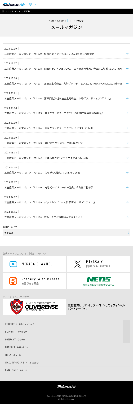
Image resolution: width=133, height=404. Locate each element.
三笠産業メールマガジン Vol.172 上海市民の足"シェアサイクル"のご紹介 (46, 157)
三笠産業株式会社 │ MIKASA (66, 386)
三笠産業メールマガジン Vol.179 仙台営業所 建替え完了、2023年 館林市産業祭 (49, 53)
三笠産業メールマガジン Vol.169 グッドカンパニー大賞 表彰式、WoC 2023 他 (49, 202)
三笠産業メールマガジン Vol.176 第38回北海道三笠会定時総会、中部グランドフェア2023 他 (57, 98)
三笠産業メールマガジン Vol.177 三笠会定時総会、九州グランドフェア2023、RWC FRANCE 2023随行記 (63, 83)
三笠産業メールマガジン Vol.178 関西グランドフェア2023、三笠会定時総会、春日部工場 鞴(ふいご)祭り (63, 68)
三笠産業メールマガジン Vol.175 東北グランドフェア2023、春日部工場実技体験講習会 (54, 113)
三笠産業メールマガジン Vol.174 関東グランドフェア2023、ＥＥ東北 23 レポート (51, 128)
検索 (121, 4)
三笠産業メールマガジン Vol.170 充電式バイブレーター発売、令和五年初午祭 (48, 187)
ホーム (3, 11)
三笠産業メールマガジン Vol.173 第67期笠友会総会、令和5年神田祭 (43, 143)
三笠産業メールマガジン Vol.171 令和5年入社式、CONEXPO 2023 (42, 172)
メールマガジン (14, 11)
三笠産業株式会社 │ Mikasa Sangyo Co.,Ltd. (13, 4)
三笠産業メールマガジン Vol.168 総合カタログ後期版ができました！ (43, 217)
